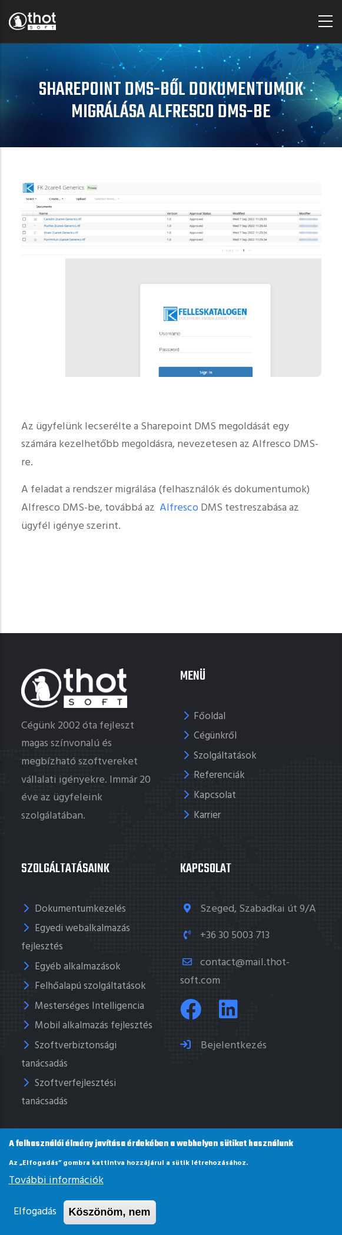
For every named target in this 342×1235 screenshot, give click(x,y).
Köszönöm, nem (110, 1212)
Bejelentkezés (232, 1045)
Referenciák (219, 775)
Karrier (207, 815)
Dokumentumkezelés (80, 909)
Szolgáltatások (225, 756)
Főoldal (209, 716)
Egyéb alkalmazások (78, 967)
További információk (56, 1180)
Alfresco (177, 507)
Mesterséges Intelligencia (89, 1006)
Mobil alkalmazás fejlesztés (93, 1026)
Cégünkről (215, 736)
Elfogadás (35, 1211)
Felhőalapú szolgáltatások (90, 986)
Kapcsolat (215, 795)
